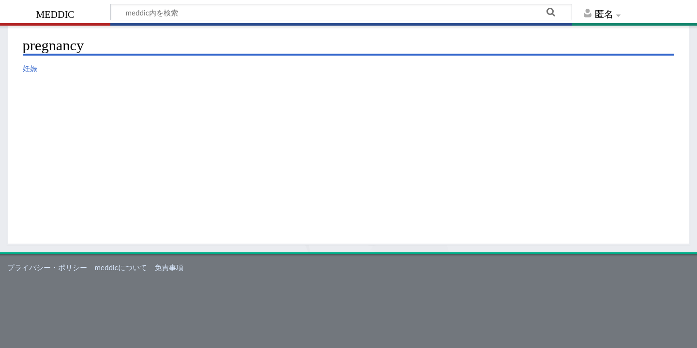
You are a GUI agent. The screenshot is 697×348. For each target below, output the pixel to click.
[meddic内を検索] (341, 12)
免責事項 (168, 267)
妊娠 (30, 68)
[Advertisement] (348, 149)
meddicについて (120, 267)
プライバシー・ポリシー (47, 267)
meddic (55, 13)
